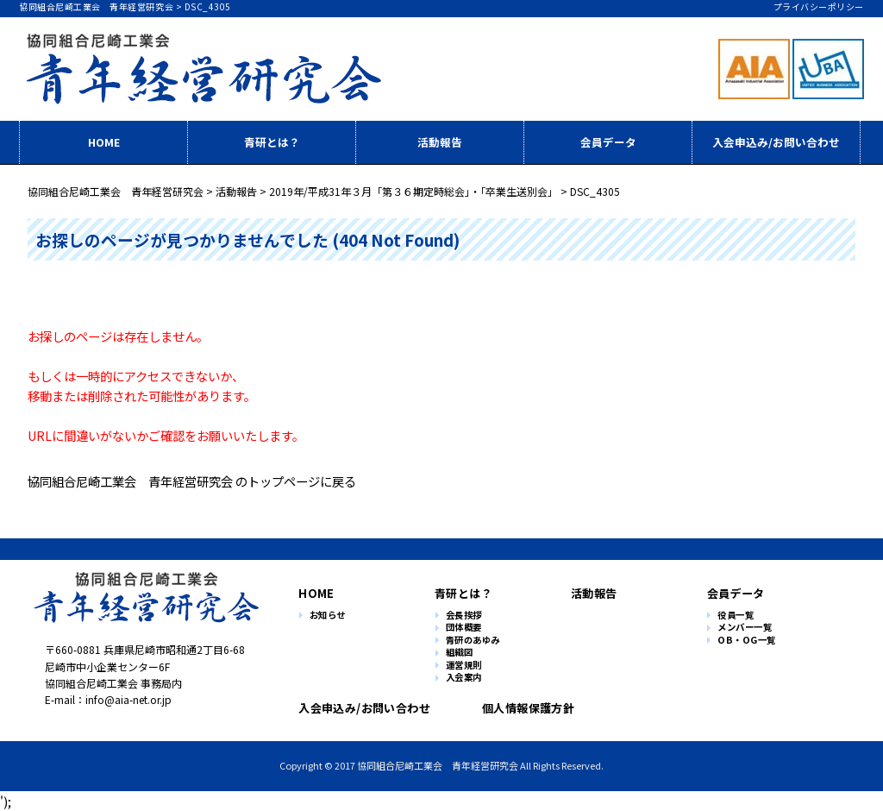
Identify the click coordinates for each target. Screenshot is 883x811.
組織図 (459, 652)
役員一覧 (735, 615)
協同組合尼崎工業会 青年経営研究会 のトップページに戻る (192, 481)
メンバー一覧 (744, 627)
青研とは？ (272, 142)
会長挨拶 (464, 615)
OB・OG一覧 (746, 640)
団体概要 (464, 627)
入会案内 (464, 677)
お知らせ (328, 615)
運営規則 (464, 665)
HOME (104, 142)
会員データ (608, 142)
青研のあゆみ (473, 640)
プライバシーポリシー (818, 6)
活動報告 (439, 142)
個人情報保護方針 (521, 708)
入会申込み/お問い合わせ (776, 142)
